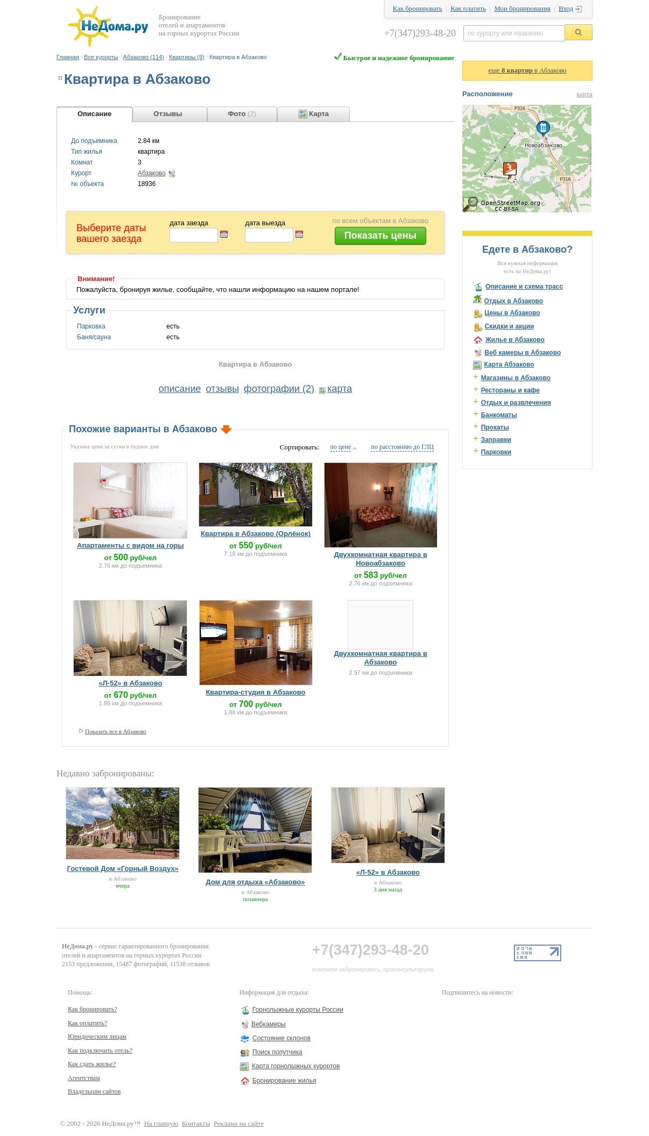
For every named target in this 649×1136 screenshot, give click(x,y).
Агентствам (84, 1078)
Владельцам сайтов (94, 1091)
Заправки (496, 440)
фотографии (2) (279, 388)
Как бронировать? (92, 1009)
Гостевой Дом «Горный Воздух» (122, 868)
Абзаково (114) (143, 57)
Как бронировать (417, 8)
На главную (161, 1123)
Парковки (496, 452)
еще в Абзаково (527, 70)
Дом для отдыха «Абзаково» (255, 882)
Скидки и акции (509, 326)
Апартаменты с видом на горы (130, 545)
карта (339, 388)
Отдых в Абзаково (513, 301)
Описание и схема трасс (524, 286)
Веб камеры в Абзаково (522, 352)
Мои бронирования (522, 8)
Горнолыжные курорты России (297, 1009)
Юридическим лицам (97, 1036)
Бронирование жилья (284, 1080)
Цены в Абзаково (512, 313)
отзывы (222, 388)
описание (180, 388)
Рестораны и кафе (510, 390)
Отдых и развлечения (516, 402)
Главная (68, 57)
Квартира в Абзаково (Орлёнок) (256, 534)
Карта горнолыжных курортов (296, 1066)
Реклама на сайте (239, 1123)
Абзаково (152, 173)
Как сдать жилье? (92, 1064)
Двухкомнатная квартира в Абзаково (380, 657)
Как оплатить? (87, 1023)
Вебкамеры (268, 1024)
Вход (566, 8)
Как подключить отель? (100, 1050)
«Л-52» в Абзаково (130, 683)
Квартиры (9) (186, 57)
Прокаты (495, 427)
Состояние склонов (281, 1038)
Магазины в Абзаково (516, 378)
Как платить (468, 8)
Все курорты (101, 57)
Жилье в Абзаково (515, 340)
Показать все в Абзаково (115, 731)
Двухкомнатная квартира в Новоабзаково (380, 559)
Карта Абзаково (509, 364)
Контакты (196, 1123)
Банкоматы (499, 415)
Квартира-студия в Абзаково (255, 692)
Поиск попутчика (277, 1052)
